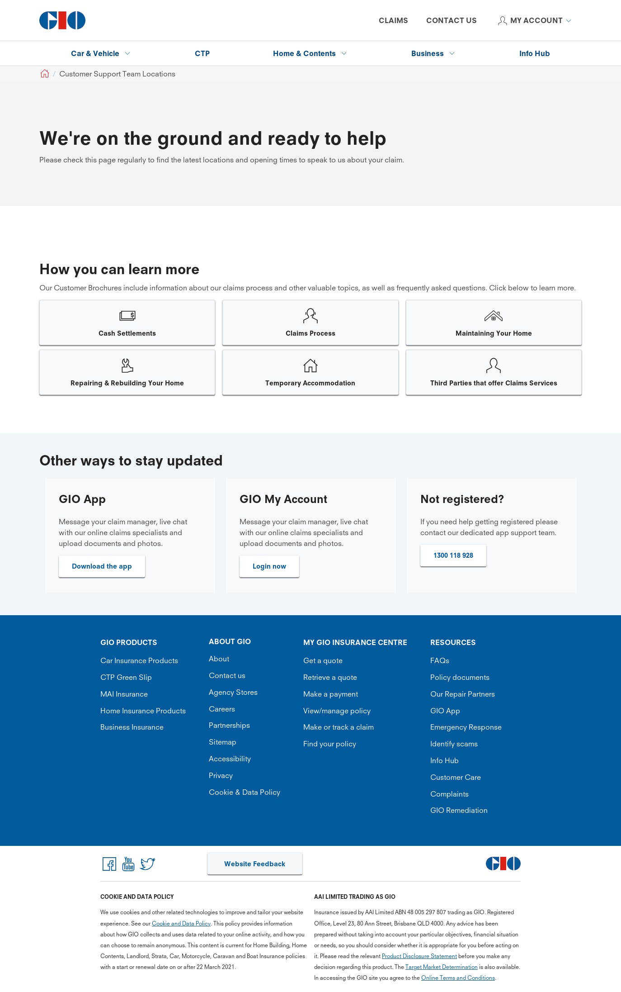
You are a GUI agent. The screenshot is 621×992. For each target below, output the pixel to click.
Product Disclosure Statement (419, 956)
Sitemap (222, 741)
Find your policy (329, 743)
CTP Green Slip (126, 677)
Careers (222, 708)
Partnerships (229, 725)
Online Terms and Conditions (458, 977)
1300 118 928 (453, 555)
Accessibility (230, 758)
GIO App (445, 710)
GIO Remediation (459, 810)
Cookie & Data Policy (244, 792)
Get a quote (323, 660)
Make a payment (330, 693)
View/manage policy (337, 710)
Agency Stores (233, 692)
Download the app (102, 566)
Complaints (449, 793)
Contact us (227, 675)
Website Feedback (254, 864)
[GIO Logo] (62, 20)
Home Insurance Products (143, 710)
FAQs (439, 660)
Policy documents (459, 677)
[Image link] (127, 322)
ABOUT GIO (230, 641)
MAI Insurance (124, 693)
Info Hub (444, 760)
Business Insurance (132, 726)
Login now (269, 566)
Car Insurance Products (139, 660)
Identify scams (454, 743)
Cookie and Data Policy (181, 923)
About (219, 658)
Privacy (221, 775)
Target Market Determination (441, 967)
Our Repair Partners (462, 693)
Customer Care (455, 777)
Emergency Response (466, 726)
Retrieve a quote (330, 677)
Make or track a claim (338, 726)
